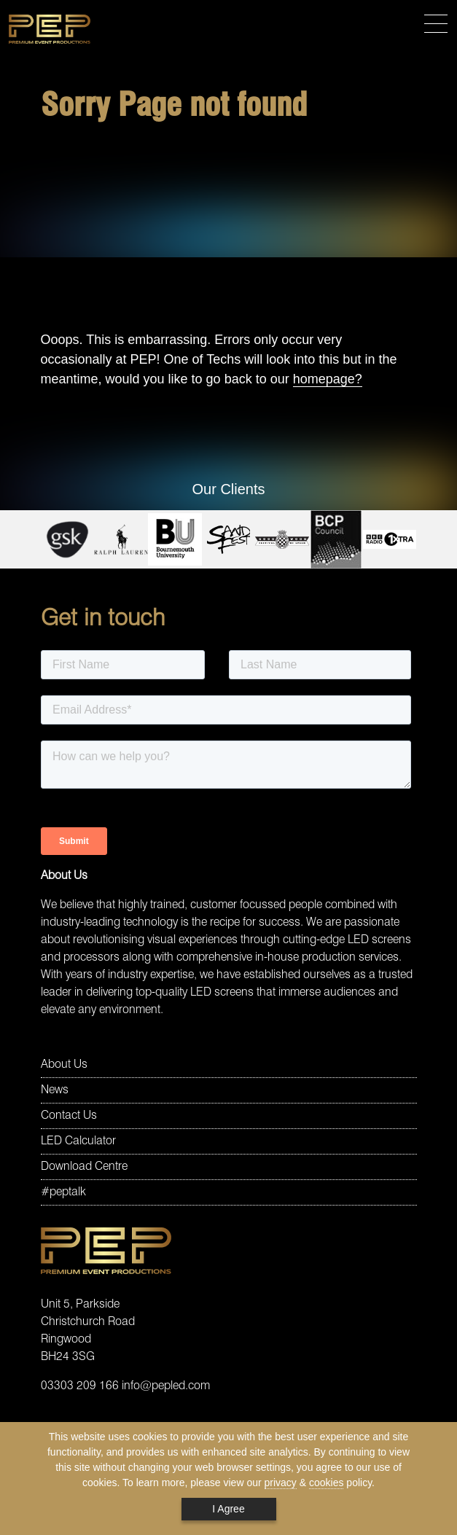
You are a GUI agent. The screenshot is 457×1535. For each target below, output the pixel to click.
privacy (281, 1482)
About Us (64, 1065)
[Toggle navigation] (436, 24)
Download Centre (84, 1167)
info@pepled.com (166, 1386)
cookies (326, 1482)
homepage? (327, 379)
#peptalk (63, 1192)
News (55, 1090)
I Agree (228, 1509)
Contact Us (69, 1116)
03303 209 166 (80, 1386)
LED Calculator (78, 1141)
